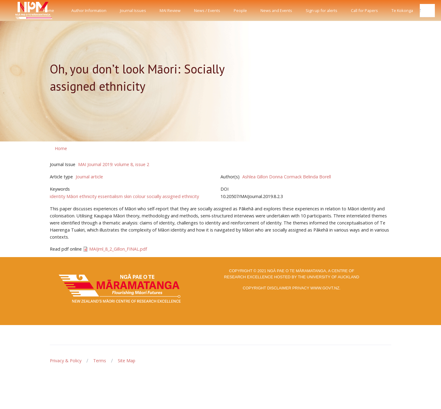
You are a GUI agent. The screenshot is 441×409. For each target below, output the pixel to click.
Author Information (88, 10)
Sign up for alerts (321, 10)
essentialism (110, 196)
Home (48, 10)
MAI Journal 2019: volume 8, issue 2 (113, 164)
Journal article (89, 177)
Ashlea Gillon (255, 177)
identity (57, 196)
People (240, 10)
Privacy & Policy (65, 360)
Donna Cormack (285, 177)
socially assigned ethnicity (173, 196)
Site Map (126, 360)
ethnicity (88, 196)
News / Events (207, 10)
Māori (72, 196)
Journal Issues (133, 10)
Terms (99, 360)
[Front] (18, 10)
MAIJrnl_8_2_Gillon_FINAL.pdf (118, 249)
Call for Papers (364, 10)
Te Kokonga (402, 10)
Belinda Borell (317, 177)
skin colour (134, 196)
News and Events (276, 10)
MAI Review (170, 10)
